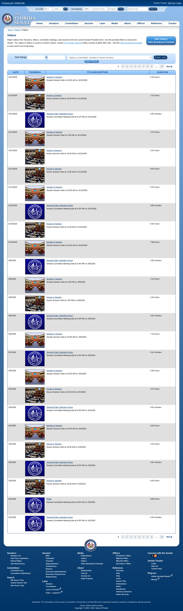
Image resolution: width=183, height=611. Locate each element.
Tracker (172, 23)
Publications (86, 556)
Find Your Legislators (20, 558)
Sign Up (171, 3)
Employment (86, 570)
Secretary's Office (123, 564)
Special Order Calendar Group (60, 114)
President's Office (123, 556)
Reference (156, 23)
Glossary (120, 570)
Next (169, 66)
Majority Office (122, 558)
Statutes (49, 584)
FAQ (118, 573)
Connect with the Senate (160, 553)
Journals (49, 561)
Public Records (122, 594)
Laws (102, 23)
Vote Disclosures (18, 564)
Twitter (152, 555)
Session (88, 23)
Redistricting (51, 577)
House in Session (54, 95)
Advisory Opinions (124, 592)
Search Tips (121, 581)
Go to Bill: (39, 9)
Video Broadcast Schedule (92, 564)
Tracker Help (156, 569)
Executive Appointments (56, 571)
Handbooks (121, 589)
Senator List (16, 556)
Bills (47, 556)
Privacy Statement (86, 605)
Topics (83, 561)
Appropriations (52, 564)
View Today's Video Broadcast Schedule (160, 40)
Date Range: (21, 57)
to (46, 57)
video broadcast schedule (131, 43)
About (127, 23)
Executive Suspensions (55, 574)
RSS (155, 555)
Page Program (87, 578)
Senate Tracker (155, 561)
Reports (49, 569)
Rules (49, 499)
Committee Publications (21, 573)
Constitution (51, 586)
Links (118, 578)
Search (10, 577)
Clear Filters (91, 61)
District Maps (16, 561)
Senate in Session (54, 77)
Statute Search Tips (19, 583)
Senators (54, 23)
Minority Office (122, 561)
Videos (84, 558)
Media (114, 23)
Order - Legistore (54, 593)
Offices (141, 23)
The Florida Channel (73, 43)
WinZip (155, 579)
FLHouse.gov (7, 3)
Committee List (17, 570)
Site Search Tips (17, 585)
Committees (71, 23)
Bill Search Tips (17, 580)
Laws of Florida (54, 590)
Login (178, 3)
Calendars (50, 558)
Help (118, 576)
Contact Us (85, 576)
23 (162, 66)
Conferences (51, 566)
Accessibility (98, 605)
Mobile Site (20, 3)
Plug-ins (152, 573)
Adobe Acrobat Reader (162, 576)
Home (39, 23)
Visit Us (84, 573)
